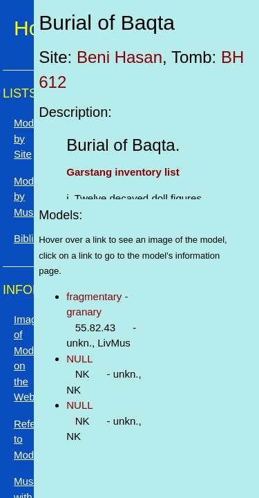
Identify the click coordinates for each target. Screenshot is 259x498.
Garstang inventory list (122, 172)
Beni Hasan (119, 57)
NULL (79, 359)
